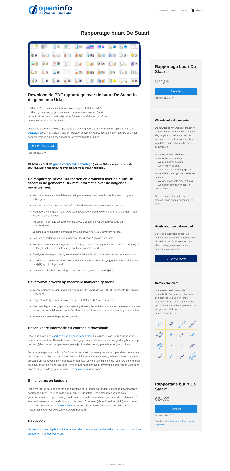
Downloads (163, 10)
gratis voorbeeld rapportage (72, 164)
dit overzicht (82, 369)
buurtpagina (35, 132)
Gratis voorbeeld (176, 258)
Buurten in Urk (176, 421)
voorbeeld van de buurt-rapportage (72, 336)
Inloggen (183, 10)
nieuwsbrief (66, 405)
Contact (173, 10)
